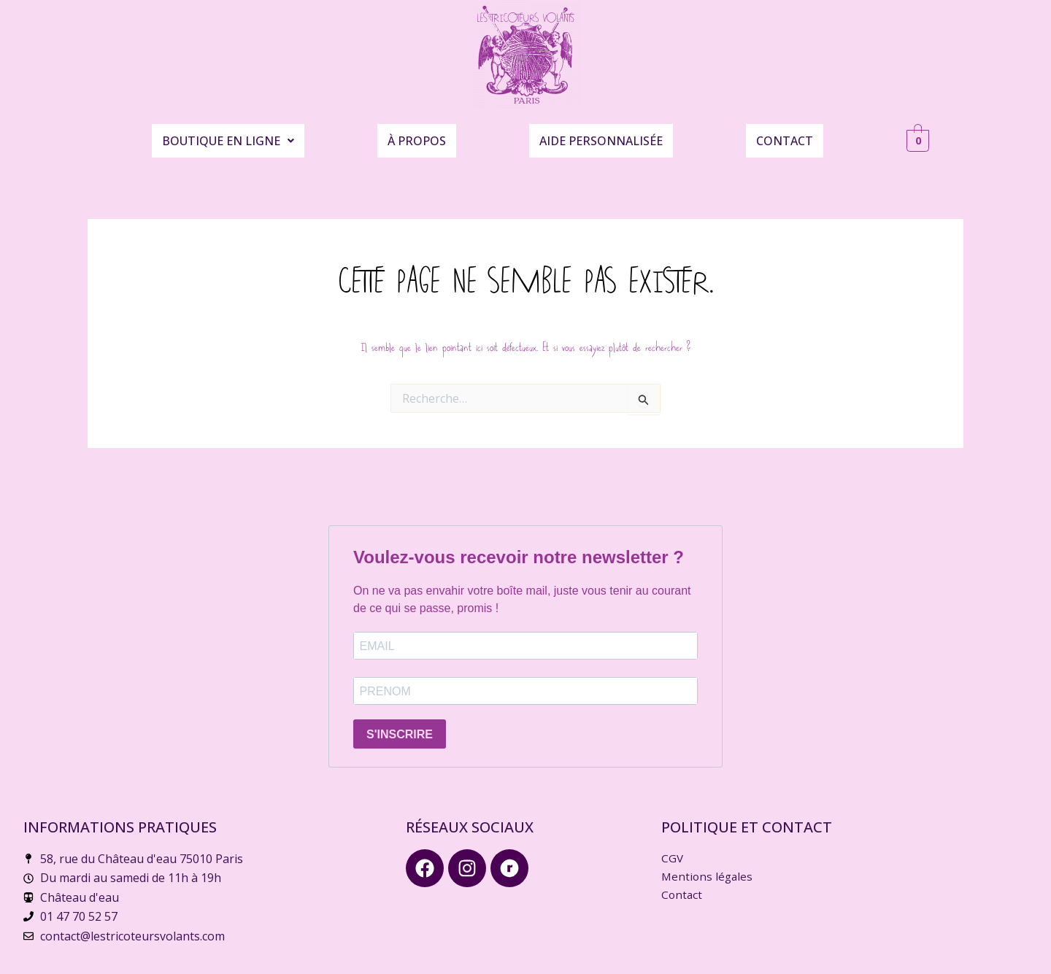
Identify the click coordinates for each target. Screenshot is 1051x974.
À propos (417, 134)
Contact (784, 134)
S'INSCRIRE (399, 726)
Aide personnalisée (601, 134)
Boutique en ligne (228, 134)
